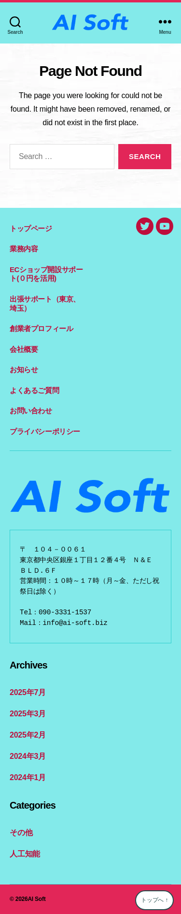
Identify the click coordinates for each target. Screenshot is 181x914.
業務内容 (24, 249)
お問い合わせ (31, 410)
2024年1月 (28, 777)
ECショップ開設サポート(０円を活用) (46, 274)
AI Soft (36, 899)
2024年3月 (28, 756)
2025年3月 (28, 714)
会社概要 (24, 349)
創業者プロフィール (41, 328)
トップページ (31, 228)
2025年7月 (28, 692)
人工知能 (25, 854)
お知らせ (24, 369)
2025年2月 (28, 735)
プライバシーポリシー (45, 431)
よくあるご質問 (34, 390)
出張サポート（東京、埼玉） (45, 303)
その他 (21, 832)
